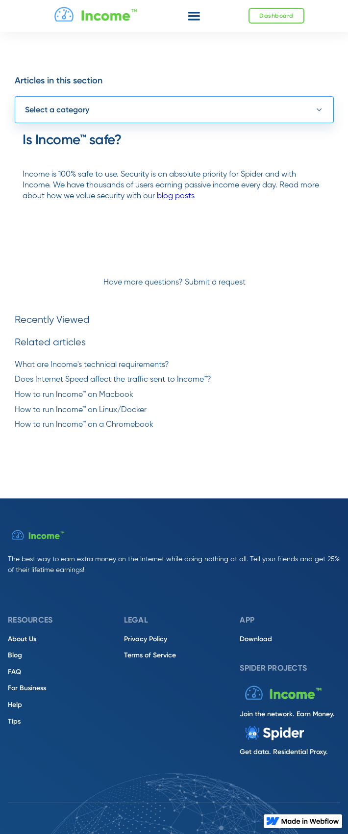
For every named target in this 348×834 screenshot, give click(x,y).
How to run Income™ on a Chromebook (84, 425)
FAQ (14, 672)
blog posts (176, 196)
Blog (15, 655)
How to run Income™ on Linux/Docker (81, 410)
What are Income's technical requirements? (92, 365)
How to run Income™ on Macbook (74, 395)
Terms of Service (150, 655)
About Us (22, 639)
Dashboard (276, 15)
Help (15, 705)
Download (256, 639)
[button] (194, 16)
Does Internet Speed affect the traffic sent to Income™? (113, 380)
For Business (27, 688)
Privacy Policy (145, 639)
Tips (14, 721)
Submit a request (215, 283)
